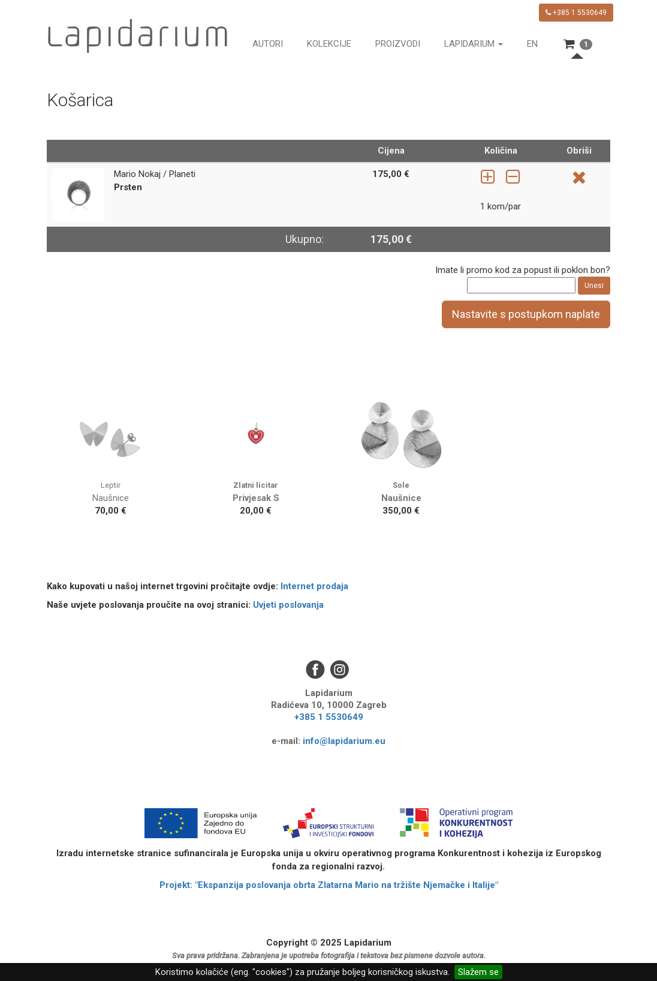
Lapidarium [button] (473, 43)
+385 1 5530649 (576, 12)
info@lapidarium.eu (344, 741)
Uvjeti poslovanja (288, 604)
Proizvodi (397, 43)
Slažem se (478, 972)
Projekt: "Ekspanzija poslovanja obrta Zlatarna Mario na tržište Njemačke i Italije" (328, 885)
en (532, 43)
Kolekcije (329, 43)
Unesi (594, 285)
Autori (267, 43)
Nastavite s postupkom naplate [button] (526, 314)
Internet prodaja (314, 586)
